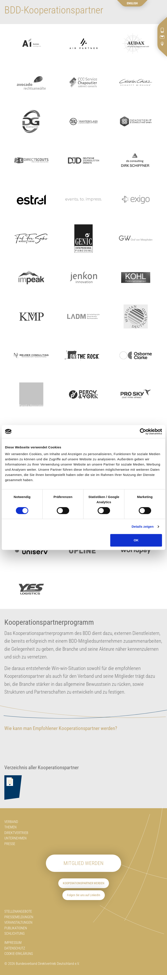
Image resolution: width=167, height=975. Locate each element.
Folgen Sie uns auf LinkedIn (83, 895)
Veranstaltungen (18, 922)
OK (136, 540)
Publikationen (15, 928)
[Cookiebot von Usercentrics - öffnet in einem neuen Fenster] (143, 431)
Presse (9, 844)
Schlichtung (14, 933)
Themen (10, 827)
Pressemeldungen (18, 917)
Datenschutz (14, 948)
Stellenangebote (18, 911)
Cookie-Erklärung (18, 954)
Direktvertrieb (16, 833)
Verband (11, 822)
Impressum (13, 943)
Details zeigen (143, 526)
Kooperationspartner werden (83, 883)
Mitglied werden (83, 863)
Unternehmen (15, 838)
